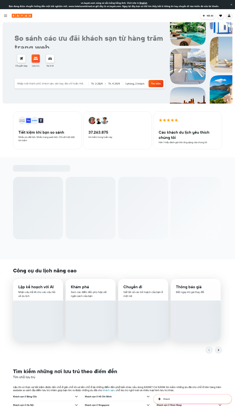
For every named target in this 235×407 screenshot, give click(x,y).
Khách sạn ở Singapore (97, 302)
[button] (231, 4)
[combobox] (51, 83)
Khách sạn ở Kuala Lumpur (171, 311)
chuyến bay (86, 380)
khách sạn (109, 288)
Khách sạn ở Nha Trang (169, 328)
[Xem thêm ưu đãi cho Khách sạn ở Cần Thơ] (76, 345)
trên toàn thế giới (161, 368)
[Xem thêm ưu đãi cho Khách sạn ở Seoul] (148, 311)
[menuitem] (21, 60)
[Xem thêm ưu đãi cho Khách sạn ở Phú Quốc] (76, 337)
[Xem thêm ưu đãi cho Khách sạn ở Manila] (76, 328)
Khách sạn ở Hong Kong (25, 311)
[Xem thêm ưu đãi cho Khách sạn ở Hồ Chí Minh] (148, 294)
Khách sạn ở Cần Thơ (24, 345)
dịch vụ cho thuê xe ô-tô (108, 380)
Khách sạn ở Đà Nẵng (168, 294)
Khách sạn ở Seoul (94, 311)
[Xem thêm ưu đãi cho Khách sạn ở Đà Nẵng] (220, 294)
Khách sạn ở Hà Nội (23, 302)
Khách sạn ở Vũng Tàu (96, 337)
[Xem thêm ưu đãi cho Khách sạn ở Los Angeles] (76, 320)
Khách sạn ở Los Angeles (26, 320)
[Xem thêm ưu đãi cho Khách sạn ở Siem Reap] (220, 303)
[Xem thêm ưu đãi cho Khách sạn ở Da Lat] (220, 337)
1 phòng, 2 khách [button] (134, 83)
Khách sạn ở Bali (93, 320)
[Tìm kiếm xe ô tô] (50, 58)
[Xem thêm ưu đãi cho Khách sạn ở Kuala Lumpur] (220, 311)
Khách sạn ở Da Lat (167, 337)
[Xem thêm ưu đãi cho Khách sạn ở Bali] (148, 320)
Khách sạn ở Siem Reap (169, 302)
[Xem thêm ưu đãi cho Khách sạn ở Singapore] (148, 303)
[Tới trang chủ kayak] (22, 16)
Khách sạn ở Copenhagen (98, 328)
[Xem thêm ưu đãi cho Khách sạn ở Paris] (220, 320)
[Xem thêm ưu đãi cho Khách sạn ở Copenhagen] (148, 328)
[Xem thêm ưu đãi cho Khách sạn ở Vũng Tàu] (148, 337)
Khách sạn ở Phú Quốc (25, 337)
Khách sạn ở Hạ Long (96, 345)
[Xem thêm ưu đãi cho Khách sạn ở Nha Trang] (220, 328)
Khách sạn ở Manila (23, 328)
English (143, 2)
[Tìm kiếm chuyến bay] (21, 58)
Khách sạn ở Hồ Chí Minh (98, 294)
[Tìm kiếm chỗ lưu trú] (35, 58)
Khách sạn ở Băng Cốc (25, 294)
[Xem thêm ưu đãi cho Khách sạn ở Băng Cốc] (76, 294)
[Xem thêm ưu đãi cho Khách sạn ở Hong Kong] (76, 311)
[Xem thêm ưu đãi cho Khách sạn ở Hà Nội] (76, 303)
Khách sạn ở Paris (166, 320)
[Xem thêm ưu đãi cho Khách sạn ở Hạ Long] (148, 345)
